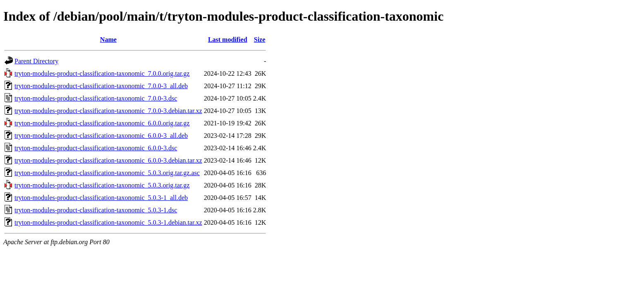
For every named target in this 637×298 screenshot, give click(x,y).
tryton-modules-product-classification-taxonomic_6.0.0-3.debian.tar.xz (108, 160)
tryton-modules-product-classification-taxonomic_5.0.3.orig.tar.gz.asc (107, 172)
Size (260, 39)
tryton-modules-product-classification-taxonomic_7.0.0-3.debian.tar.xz (108, 110)
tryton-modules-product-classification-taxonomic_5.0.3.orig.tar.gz (101, 185)
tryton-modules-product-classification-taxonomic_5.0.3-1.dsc (95, 210)
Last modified (227, 39)
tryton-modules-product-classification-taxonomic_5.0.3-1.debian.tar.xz (108, 222)
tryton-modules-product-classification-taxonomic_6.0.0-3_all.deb (101, 135)
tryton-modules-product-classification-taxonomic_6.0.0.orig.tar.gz (101, 123)
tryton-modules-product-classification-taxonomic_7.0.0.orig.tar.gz (101, 73)
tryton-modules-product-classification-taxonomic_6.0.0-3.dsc (95, 147)
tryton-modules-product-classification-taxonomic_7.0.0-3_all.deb (101, 85)
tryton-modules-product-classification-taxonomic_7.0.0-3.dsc (95, 98)
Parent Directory (36, 61)
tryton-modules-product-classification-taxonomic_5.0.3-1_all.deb (101, 197)
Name (108, 39)
